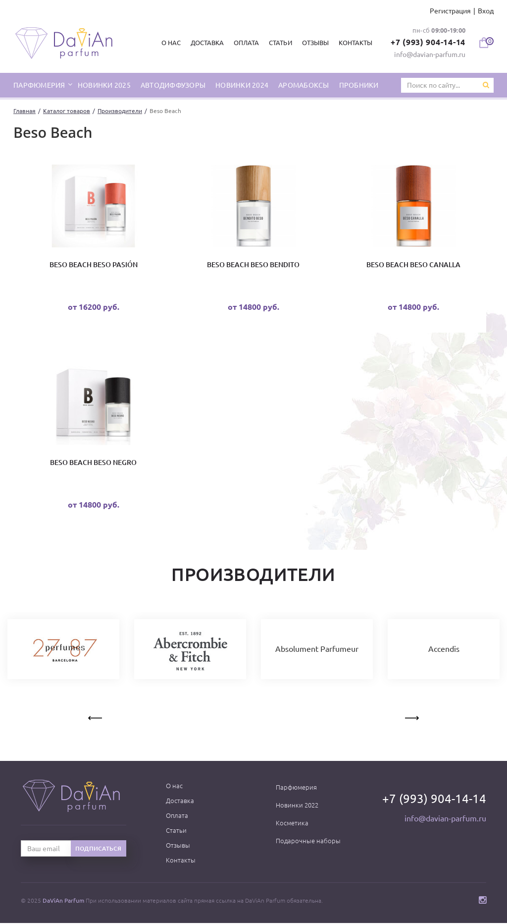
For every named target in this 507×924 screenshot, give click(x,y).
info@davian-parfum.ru (429, 54)
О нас (171, 42)
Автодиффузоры (173, 85)
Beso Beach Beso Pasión (94, 265)
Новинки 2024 (241, 85)
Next (411, 717)
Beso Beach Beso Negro (93, 463)
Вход (486, 11)
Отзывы (315, 42)
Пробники (359, 85)
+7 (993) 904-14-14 (428, 42)
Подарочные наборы (308, 841)
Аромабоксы (303, 85)
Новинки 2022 (297, 806)
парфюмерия (40, 85)
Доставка (207, 42)
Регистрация (450, 11)
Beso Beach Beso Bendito (253, 265)
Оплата (246, 42)
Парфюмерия (296, 788)
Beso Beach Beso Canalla (413, 265)
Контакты (355, 42)
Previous (96, 717)
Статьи (280, 42)
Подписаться (98, 849)
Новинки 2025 (104, 85)
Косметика (292, 823)
